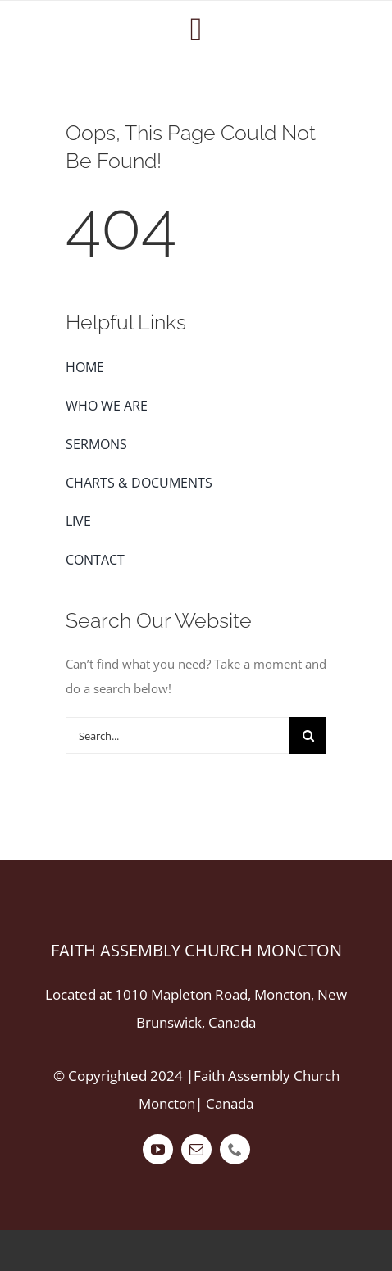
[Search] (307, 735)
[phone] (235, 1149)
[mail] (196, 1149)
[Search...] (177, 735)
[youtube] (158, 1149)
